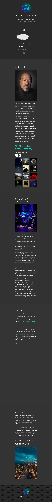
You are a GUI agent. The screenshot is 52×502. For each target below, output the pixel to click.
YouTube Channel (32, 343)
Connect (18, 439)
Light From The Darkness (28, 321)
